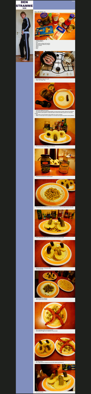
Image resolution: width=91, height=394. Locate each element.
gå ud (46, 362)
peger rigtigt (48, 267)
